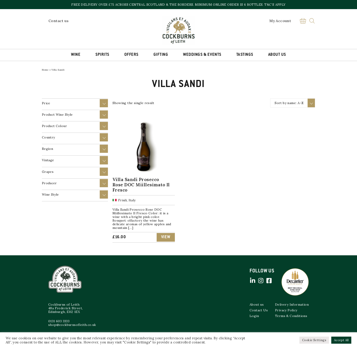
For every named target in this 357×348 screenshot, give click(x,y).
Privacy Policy (286, 310)
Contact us (58, 20)
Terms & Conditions (291, 316)
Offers (131, 55)
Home (45, 69)
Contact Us (259, 310)
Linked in (252, 281)
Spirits (102, 55)
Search (312, 20)
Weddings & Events (202, 55)
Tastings (244, 55)
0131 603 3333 (58, 321)
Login (254, 316)
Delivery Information (292, 304)
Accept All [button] (341, 340)
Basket (303, 20)
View (165, 237)
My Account (280, 20)
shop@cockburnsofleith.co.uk (72, 325)
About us (257, 304)
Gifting (160, 55)
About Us (277, 55)
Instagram (261, 281)
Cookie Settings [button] (314, 340)
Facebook (269, 281)
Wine (75, 55)
